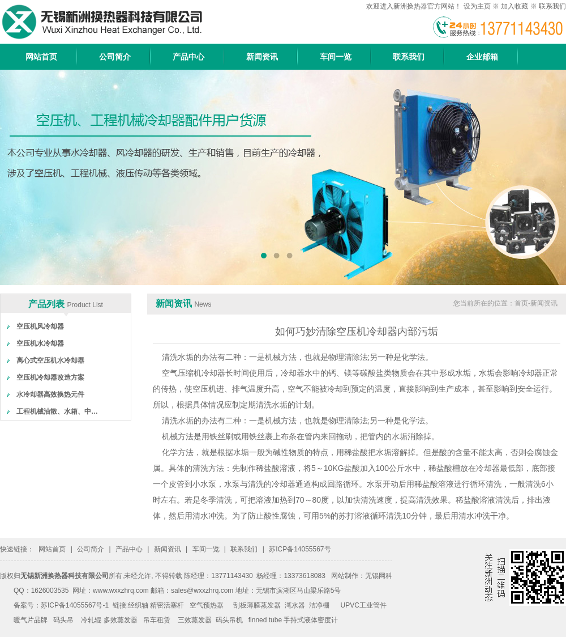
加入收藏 (514, 6)
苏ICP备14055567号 (300, 549)
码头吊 (63, 620)
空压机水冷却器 (40, 343)
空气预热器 (207, 605)
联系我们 (552, 6)
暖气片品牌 (31, 620)
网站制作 (344, 576)
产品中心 (188, 56)
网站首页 (41, 56)
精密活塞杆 (167, 605)
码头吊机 (229, 620)
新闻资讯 (262, 56)
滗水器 (295, 605)
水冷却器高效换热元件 (50, 394)
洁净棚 (319, 605)
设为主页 (477, 6)
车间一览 (335, 56)
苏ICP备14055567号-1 (75, 605)
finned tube (265, 620)
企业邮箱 (482, 56)
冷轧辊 (91, 620)
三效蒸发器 (195, 620)
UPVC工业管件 (364, 605)
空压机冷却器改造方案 (50, 377)
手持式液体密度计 (311, 620)
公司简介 (115, 56)
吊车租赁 (156, 620)
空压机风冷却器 (40, 326)
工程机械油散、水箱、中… (57, 411)
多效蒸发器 (121, 620)
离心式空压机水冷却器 (50, 360)
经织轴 (138, 605)
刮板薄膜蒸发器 (257, 605)
